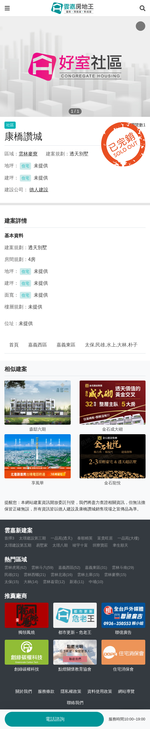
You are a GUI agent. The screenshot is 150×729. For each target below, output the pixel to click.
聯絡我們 (75, 702)
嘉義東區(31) (96, 567)
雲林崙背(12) (54, 582)
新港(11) (77, 582)
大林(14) (31, 582)
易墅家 (42, 545)
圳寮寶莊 (100, 545)
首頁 (14, 344)
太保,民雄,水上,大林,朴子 (111, 344)
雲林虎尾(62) (15, 567)
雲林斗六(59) (42, 567)
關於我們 (23, 691)
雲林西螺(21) (35, 574)
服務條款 (46, 691)
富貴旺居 (105, 538)
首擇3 (9, 538)
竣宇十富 (80, 545)
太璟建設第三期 (32, 538)
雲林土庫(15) (88, 574)
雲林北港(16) (62, 574)
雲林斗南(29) (123, 567)
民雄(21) (11, 574)
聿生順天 (120, 545)
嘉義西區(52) (69, 567)
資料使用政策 (99, 691)
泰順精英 (85, 538)
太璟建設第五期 (17, 545)
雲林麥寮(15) (115, 574)
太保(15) (11, 582)
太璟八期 (60, 545)
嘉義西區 (37, 344)
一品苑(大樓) (128, 538)
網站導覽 (126, 691)
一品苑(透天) (61, 538)
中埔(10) (96, 582)
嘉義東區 (66, 344)
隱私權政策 (71, 691)
